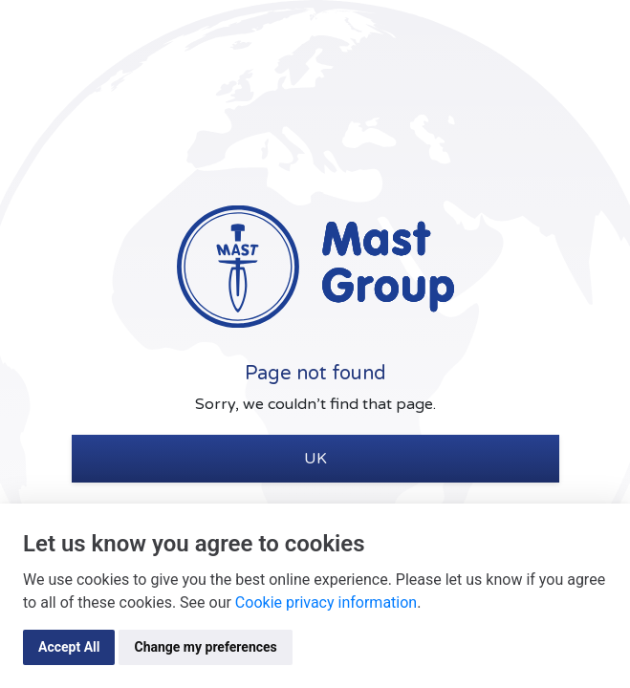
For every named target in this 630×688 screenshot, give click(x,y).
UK (315, 458)
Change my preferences (205, 647)
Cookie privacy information (326, 602)
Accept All (68, 647)
